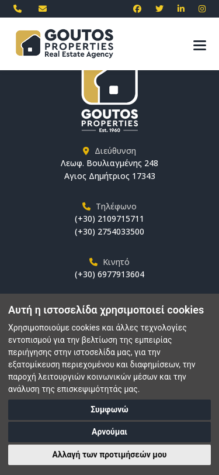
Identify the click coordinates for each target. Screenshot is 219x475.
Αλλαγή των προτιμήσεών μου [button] (110, 454)
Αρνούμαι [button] (109, 431)
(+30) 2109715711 (109, 218)
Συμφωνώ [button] (109, 409)
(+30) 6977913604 (109, 274)
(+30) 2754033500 (109, 231)
